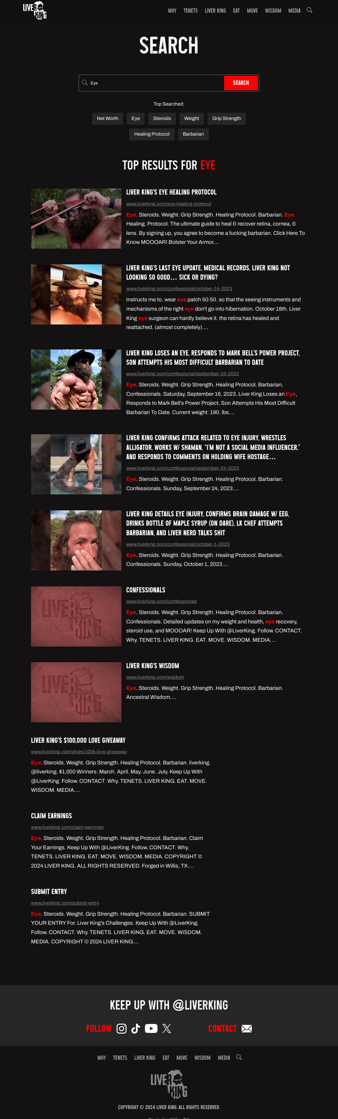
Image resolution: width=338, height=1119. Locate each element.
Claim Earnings (51, 817)
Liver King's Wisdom (152, 667)
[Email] (247, 1030)
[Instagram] (122, 1030)
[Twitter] (166, 1029)
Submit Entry (49, 892)
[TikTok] (135, 1030)
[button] (309, 11)
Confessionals (145, 591)
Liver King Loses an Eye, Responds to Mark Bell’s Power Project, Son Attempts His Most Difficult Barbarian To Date (213, 358)
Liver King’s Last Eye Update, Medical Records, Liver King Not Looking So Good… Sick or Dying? (208, 273)
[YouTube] (151, 1029)
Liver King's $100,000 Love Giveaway (78, 741)
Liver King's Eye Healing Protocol (171, 193)
